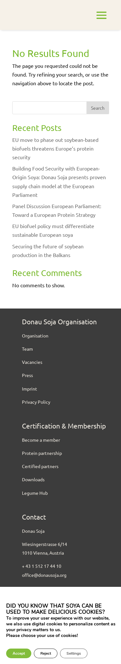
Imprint (29, 389)
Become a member (41, 440)
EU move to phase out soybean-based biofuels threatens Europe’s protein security (55, 148)
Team (27, 349)
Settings (73, 653)
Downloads (33, 479)
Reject (45, 653)
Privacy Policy (36, 402)
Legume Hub (35, 493)
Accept (19, 653)
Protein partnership (42, 453)
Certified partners (40, 466)
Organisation (35, 335)
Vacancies (32, 362)
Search (98, 108)
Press (27, 375)
